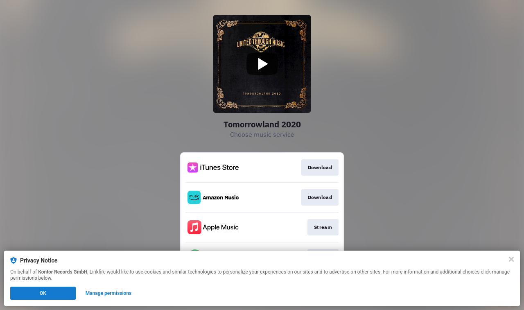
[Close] (511, 259)
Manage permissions (109, 293)
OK (43, 293)
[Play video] (262, 63)
